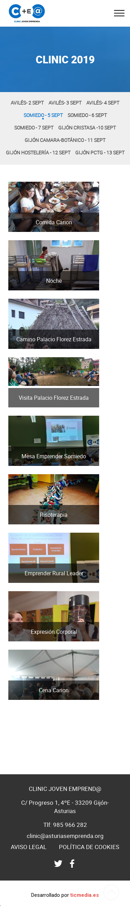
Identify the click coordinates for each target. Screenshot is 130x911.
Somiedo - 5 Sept (43, 115)
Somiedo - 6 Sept (87, 115)
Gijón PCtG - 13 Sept (99, 152)
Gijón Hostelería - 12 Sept (38, 152)
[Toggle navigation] (119, 13)
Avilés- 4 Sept (102, 102)
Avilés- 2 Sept (27, 102)
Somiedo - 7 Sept (33, 127)
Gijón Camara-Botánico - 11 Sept (65, 140)
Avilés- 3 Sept (65, 102)
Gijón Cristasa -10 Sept (87, 127)
